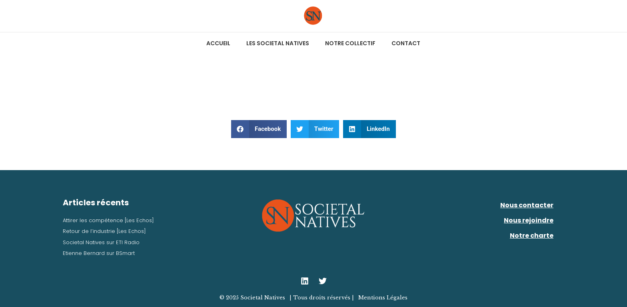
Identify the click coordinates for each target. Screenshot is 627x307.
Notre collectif (350, 43)
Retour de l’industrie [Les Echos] (104, 231)
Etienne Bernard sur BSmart (99, 253)
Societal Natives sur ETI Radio (101, 242)
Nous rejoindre (528, 220)
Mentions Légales (382, 297)
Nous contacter (526, 205)
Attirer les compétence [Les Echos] (108, 220)
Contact (405, 43)
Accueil (218, 43)
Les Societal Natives (277, 43)
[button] (259, 129)
